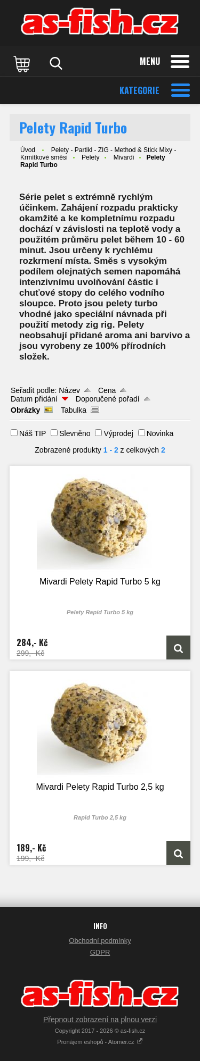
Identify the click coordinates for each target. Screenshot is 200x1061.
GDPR (100, 952)
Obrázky (25, 410)
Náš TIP (32, 433)
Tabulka (73, 410)
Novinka (160, 433)
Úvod (27, 150)
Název (69, 390)
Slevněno (74, 433)
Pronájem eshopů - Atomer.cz (99, 1042)
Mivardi (124, 157)
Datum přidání (34, 399)
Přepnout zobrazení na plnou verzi (100, 1019)
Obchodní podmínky (100, 941)
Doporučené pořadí (108, 399)
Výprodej (118, 433)
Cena (107, 390)
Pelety (90, 157)
